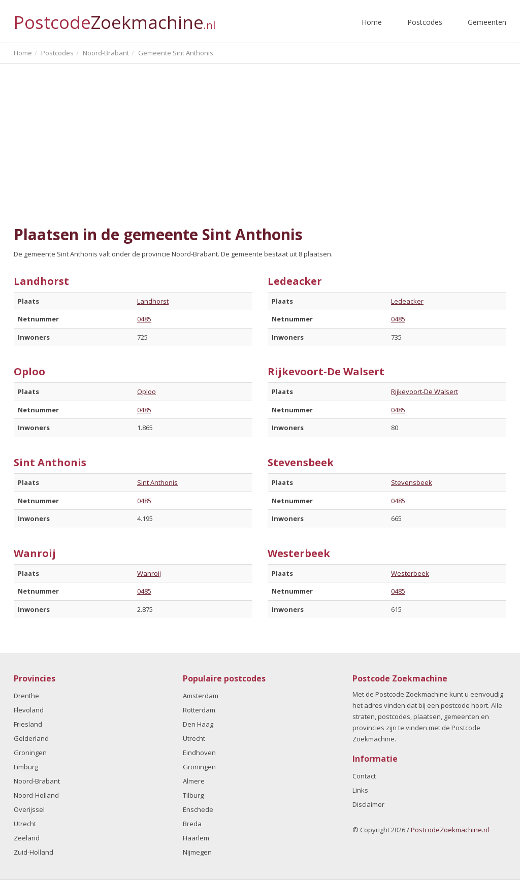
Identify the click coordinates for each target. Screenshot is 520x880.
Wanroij (149, 573)
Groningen (30, 752)
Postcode (114, 18)
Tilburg (193, 795)
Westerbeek (410, 573)
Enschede (198, 809)
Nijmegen (197, 852)
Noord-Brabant (37, 781)
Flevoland (29, 709)
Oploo (146, 391)
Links (360, 790)
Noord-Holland (36, 795)
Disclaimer (368, 804)
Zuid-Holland (33, 852)
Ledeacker (407, 301)
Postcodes (424, 22)
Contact (364, 775)
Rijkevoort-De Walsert (424, 391)
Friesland (28, 724)
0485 (144, 318)
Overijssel (29, 809)
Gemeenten (487, 22)
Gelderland (31, 738)
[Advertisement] (260, 140)
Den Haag (198, 724)
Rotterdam (199, 709)
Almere (194, 781)
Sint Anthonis (157, 482)
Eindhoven (199, 752)
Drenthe (26, 695)
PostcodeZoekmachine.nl (450, 829)
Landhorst (153, 301)
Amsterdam (200, 695)
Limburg (26, 766)
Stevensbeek (411, 482)
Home (372, 22)
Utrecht (25, 823)
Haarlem (196, 837)
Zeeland (27, 837)
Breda (192, 823)
